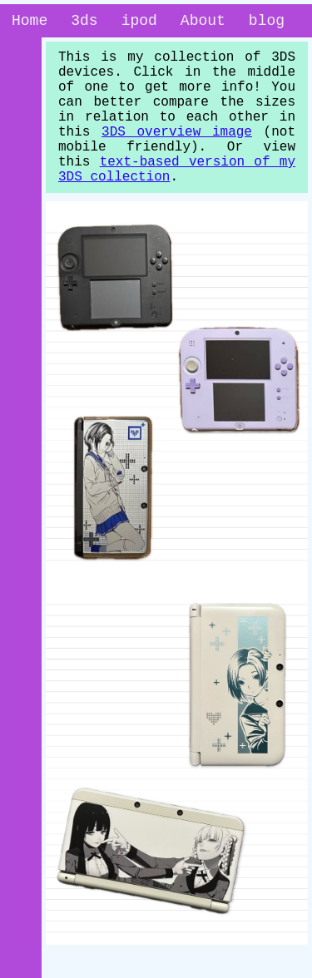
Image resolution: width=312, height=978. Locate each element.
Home (29, 22)
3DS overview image (177, 154)
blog (267, 22)
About (203, 22)
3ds (84, 22)
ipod (139, 22)
